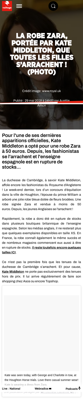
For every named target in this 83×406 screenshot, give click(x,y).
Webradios (41, 388)
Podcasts (73, 388)
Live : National (11, 388)
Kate (13, 271)
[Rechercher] (53, 6)
